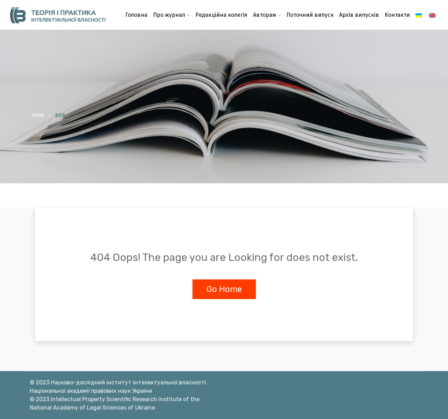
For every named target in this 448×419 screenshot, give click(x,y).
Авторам (264, 15)
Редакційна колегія (221, 15)
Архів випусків (359, 15)
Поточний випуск (310, 15)
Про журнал (169, 15)
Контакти (397, 15)
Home (38, 116)
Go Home (224, 289)
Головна (136, 15)
